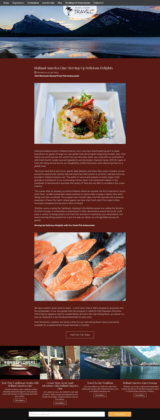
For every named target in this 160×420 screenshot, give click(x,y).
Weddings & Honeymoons (78, 2)
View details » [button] (20, 400)
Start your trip (120, 414)
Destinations (33, 2)
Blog (60, 2)
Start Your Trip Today (80, 335)
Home (6, 2)
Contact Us (98, 2)
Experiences (18, 2)
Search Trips (48, 2)
